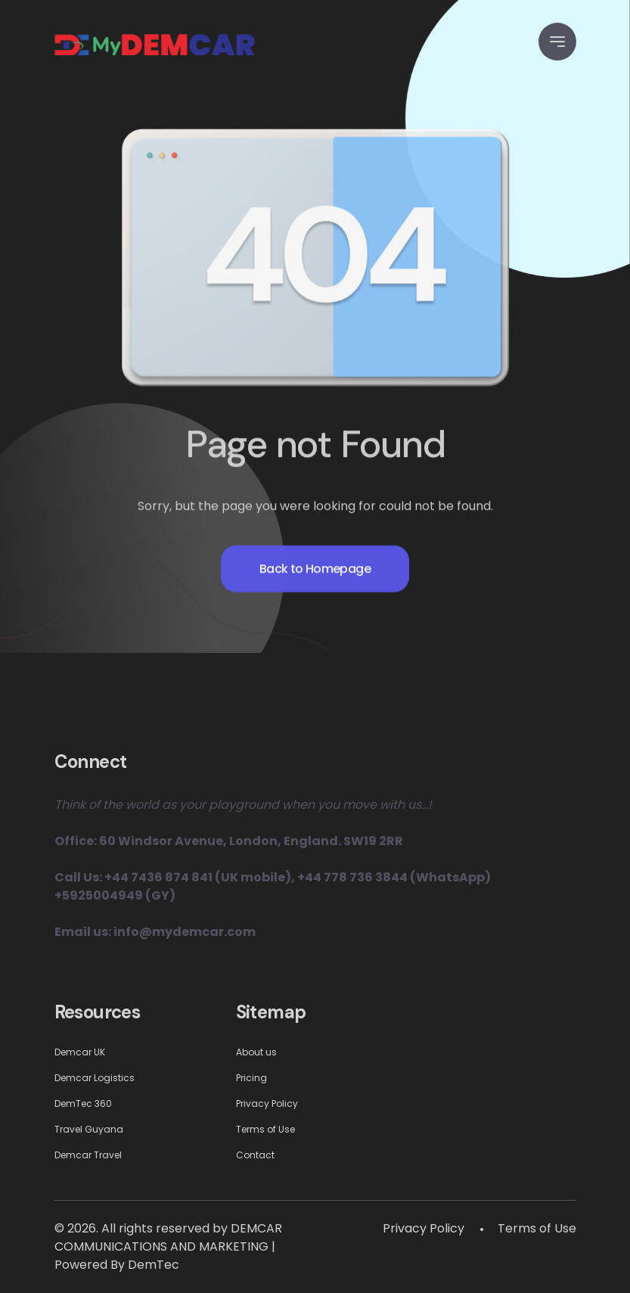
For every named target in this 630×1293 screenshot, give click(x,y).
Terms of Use (265, 1129)
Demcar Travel (88, 1154)
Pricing (251, 1077)
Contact (255, 1154)
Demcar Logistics (94, 1077)
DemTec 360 (83, 1103)
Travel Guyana (88, 1129)
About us (256, 1052)
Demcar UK (79, 1052)
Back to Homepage (315, 580)
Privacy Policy (267, 1103)
